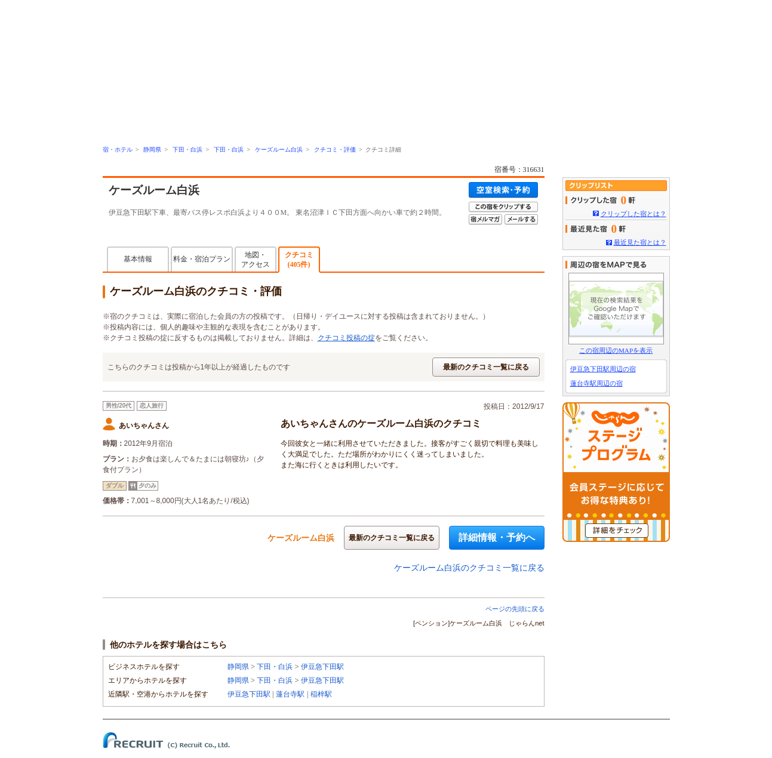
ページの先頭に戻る (515, 608)
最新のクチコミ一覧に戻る (486, 367)
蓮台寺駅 (290, 694)
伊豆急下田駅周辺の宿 (603, 368)
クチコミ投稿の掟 (346, 338)
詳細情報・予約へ (497, 537)
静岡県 (152, 149)
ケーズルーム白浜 (279, 149)
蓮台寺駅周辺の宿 (596, 383)
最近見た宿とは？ (640, 242)
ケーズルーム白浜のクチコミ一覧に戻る (469, 567)
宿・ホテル (118, 149)
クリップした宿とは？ (633, 213)
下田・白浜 (187, 149)
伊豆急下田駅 (322, 667)
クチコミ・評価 (335, 149)
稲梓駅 (321, 694)
